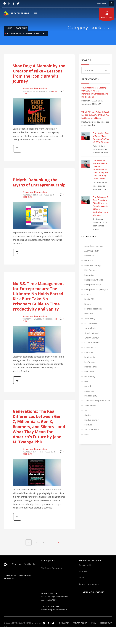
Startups (88, 424)
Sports (87, 410)
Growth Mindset (91, 333)
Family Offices (90, 299)
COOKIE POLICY (106, 623)
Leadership (89, 357)
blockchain (89, 255)
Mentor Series (90, 366)
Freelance (88, 313)
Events (87, 294)
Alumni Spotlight (91, 250)
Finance (88, 304)
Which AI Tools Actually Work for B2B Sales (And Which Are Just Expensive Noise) (95, 115)
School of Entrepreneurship (97, 400)
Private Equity (90, 395)
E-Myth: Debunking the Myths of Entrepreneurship (39, 182)
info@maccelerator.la (57, 609)
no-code (88, 386)
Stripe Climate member (91, 591)
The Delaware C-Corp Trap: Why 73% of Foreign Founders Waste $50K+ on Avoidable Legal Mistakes (101, 206)
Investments (90, 347)
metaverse (89, 371)
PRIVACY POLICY (80, 623)
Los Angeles (89, 362)
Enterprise (89, 275)
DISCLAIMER (64, 623)
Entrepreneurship (92, 284)
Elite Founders (90, 270)
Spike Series (90, 405)
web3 (86, 434)
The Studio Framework (51, 568)
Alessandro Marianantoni (35, 88)
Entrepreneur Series (93, 279)
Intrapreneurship (92, 342)
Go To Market (90, 323)
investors (88, 352)
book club (27, 197)
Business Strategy (92, 265)
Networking (89, 376)
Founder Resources (93, 308)
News (87, 381)
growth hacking (91, 328)
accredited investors (93, 246)
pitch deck (89, 391)
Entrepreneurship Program (96, 289)
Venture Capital (91, 429)
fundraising (89, 318)
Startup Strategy (91, 420)
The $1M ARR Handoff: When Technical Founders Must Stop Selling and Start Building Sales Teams (100, 169)
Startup (87, 415)
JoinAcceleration (106, 15)
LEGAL (93, 623)
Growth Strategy (91, 337)
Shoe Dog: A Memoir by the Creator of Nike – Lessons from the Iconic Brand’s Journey (39, 73)
